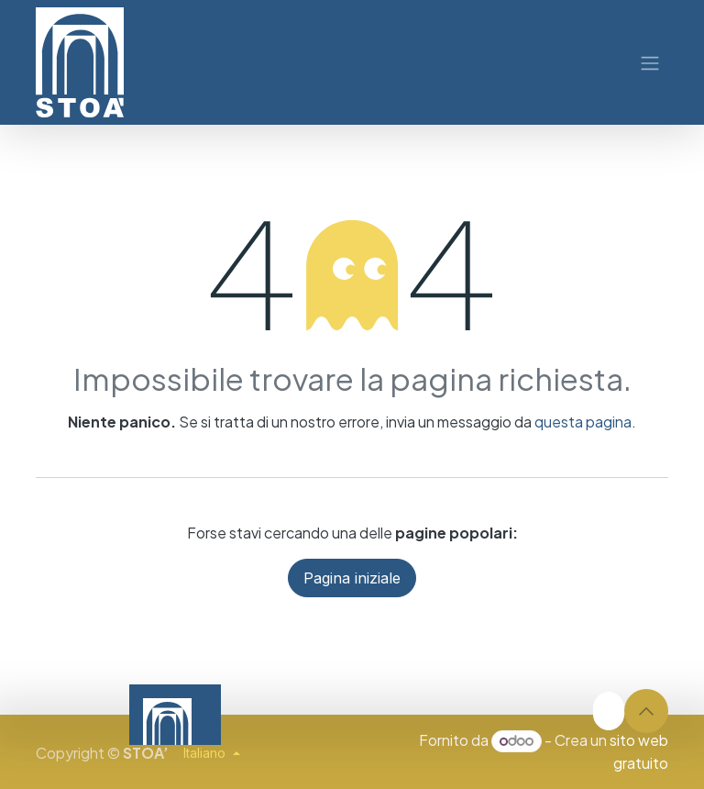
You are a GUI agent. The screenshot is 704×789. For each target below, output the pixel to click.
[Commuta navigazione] (650, 62)
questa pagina (583, 421)
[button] (646, 711)
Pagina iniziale (352, 578)
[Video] (454, 715)
